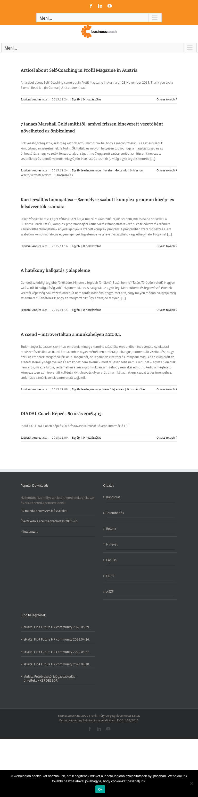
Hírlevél (112, 544)
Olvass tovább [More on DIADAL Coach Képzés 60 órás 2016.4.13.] (165, 437)
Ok (100, 789)
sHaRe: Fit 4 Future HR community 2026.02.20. (57, 664)
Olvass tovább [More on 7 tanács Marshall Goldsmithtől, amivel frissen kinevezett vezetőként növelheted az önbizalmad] (165, 170)
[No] (191, 783)
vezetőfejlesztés (40, 175)
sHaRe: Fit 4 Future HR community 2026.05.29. (57, 627)
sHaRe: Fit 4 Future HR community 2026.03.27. (56, 652)
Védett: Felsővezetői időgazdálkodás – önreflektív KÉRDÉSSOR (50, 678)
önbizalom (137, 170)
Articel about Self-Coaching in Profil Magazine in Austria (79, 70)
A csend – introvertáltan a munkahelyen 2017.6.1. (71, 334)
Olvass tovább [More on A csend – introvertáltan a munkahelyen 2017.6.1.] (165, 389)
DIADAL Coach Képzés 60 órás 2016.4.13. (62, 413)
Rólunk (111, 528)
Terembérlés (115, 513)
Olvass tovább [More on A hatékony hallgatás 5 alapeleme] (165, 310)
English (111, 560)
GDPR (110, 576)
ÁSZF (110, 591)
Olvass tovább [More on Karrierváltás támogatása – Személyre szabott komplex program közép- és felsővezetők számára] (165, 246)
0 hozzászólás (92, 99)
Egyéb (76, 99)
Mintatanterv (29, 531)
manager (96, 170)
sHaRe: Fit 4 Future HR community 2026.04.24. (57, 639)
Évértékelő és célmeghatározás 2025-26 (49, 521)
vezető (25, 175)
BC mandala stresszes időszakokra (44, 511)
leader (85, 170)
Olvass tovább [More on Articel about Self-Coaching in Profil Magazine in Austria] (165, 99)
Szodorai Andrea (31, 99)
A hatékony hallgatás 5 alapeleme (55, 270)
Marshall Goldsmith (116, 170)
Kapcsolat (113, 497)
